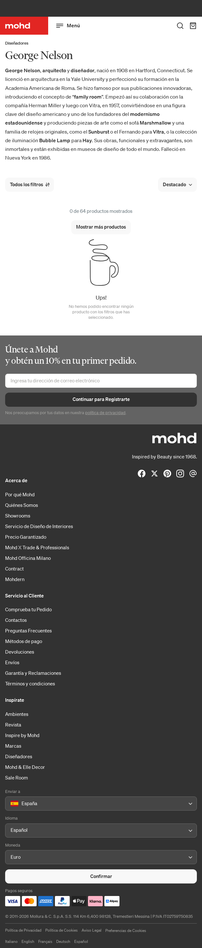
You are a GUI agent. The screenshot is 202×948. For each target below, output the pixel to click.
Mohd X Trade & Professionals (37, 547)
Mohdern (14, 579)
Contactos (16, 620)
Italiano (11, 941)
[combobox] (11, 804)
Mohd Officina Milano (28, 558)
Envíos (12, 662)
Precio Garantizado (25, 537)
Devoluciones (19, 651)
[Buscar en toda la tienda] (180, 26)
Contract (14, 568)
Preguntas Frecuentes (28, 630)
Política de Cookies (61, 930)
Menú (68, 26)
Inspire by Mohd (22, 735)
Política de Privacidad (23, 930)
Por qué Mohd (20, 494)
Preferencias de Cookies (125, 930)
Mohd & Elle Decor (25, 767)
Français (45, 941)
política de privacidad (105, 412)
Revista (13, 724)
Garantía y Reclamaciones (33, 673)
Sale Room (16, 777)
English (28, 941)
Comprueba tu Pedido (28, 609)
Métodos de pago (23, 641)
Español (81, 941)
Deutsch (63, 941)
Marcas (13, 746)
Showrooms (17, 515)
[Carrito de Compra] (193, 26)
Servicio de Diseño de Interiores (39, 526)
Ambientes (16, 714)
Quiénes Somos (21, 505)
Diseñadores (16, 43)
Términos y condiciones (30, 683)
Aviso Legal (91, 930)
